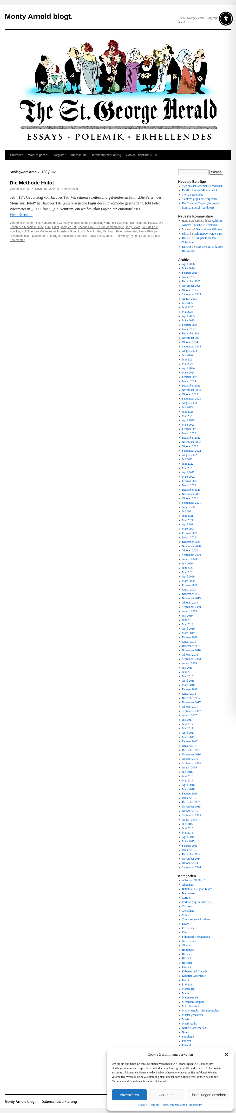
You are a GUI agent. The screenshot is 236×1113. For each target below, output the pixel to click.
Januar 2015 (189, 850)
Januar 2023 (189, 433)
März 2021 (188, 528)
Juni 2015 (187, 828)
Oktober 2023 (190, 394)
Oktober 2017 (190, 706)
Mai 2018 (187, 676)
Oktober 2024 (190, 342)
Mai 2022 (187, 468)
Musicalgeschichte (192, 1015)
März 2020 (188, 581)
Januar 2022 (189, 485)
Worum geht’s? (38, 155)
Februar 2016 (189, 793)
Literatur (187, 984)
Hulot (55, 227)
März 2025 (188, 320)
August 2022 (189, 455)
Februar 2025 (189, 324)
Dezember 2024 (191, 333)
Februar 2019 (189, 637)
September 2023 (191, 398)
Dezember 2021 (191, 489)
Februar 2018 (189, 689)
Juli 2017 (187, 719)
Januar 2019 (189, 641)
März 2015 (188, 841)
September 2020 (191, 554)
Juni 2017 (187, 724)
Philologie (188, 1036)
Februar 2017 (189, 741)
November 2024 (191, 337)
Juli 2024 (187, 355)
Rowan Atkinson (20, 236)
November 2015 (191, 806)
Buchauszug (189, 893)
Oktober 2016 (190, 758)
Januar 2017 (189, 745)
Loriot (81, 231)
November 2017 (191, 702)
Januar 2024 (189, 381)
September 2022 (191, 450)
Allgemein (188, 884)
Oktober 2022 (190, 446)
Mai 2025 (187, 311)
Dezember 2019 (191, 594)
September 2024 (191, 346)
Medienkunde (79, 222)
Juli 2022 (187, 459)
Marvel (186, 993)
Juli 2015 (187, 824)
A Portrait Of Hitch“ (194, 880)
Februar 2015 (189, 845)
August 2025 (189, 298)
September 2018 (191, 659)
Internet (186, 967)
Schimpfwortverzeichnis (208, 233)
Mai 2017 (187, 728)
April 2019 (188, 628)
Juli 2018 (187, 667)
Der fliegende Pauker (143, 222)
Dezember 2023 (191, 385)
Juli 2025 (187, 303)
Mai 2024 (187, 364)
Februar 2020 (189, 585)
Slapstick (67, 236)
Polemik (187, 1045)
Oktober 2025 (190, 290)
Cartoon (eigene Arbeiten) (197, 902)
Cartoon (186, 897)
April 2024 (188, 368)
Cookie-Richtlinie (148, 1104)
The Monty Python (126, 236)
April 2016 (188, 785)
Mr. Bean (108, 231)
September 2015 (191, 815)
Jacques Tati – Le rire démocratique (101, 227)
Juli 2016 (187, 772)
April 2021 (188, 524)
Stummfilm (81, 236)
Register (60, 155)
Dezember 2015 (191, 802)
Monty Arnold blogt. (39, 16)
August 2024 (189, 351)
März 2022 (188, 476)
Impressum (195, 1104)
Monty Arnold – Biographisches (200, 1010)
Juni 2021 (187, 515)
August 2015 (189, 819)
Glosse (186, 945)
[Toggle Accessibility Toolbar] (225, 18)
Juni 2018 (187, 672)
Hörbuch (187, 954)
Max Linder (94, 231)
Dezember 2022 (191, 437)
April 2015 (188, 837)
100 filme (123, 222)
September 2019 (191, 607)
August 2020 (189, 559)
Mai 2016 (187, 780)
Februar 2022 (189, 481)
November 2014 (191, 858)
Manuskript (188, 989)
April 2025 (188, 316)
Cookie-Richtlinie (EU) (141, 155)
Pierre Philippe (148, 231)
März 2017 (188, 737)
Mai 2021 (187, 520)
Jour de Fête (150, 227)
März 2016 (188, 789)
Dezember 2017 (191, 698)
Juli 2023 (187, 407)
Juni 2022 (187, 463)
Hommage (188, 949)
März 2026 (188, 268)
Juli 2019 (187, 615)
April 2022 (188, 472)
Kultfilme (27, 231)
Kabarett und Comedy (56, 222)
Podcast (186, 1041)
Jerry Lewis (132, 227)
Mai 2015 (187, 832)
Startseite (16, 155)
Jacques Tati (68, 227)
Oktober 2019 (190, 602)
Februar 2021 (189, 533)
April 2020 (188, 576)
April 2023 (188, 420)
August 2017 (189, 715)
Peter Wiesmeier (126, 231)
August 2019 (189, 611)
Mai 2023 (187, 416)
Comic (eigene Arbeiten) (196, 919)
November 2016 (191, 754)
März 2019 (188, 633)
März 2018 (188, 685)
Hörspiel (187, 962)
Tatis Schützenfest (101, 236)
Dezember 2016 (191, 750)
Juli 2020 (187, 563)
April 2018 (188, 680)
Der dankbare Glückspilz (210, 229)
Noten (185, 1032)
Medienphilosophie (193, 1002)
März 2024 (188, 372)
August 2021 (189, 507)
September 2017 (191, 711)
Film (37, 222)
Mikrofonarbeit (191, 1006)
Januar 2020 (189, 589)
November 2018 (191, 650)
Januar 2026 (189, 277)
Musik (186, 1019)
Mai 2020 (187, 572)
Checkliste (188, 910)
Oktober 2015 (190, 811)
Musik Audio (189, 1023)
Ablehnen (166, 1095)
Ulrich (186, 233)
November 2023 (191, 390)
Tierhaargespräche (192, 194)
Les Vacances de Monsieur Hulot (55, 231)
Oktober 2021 (190, 498)
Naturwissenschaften (194, 1028)
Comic (186, 915)
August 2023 (189, 403)
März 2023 (188, 424)
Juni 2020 (187, 568)
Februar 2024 (189, 377)
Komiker (15, 231)
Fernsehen (188, 928)
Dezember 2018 (191, 646)
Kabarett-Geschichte (194, 975)
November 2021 (191, 494)
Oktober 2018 (190, 654)
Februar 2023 (189, 429)
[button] (226, 1054)
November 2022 (191, 442)
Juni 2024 (187, 359)
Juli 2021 (187, 511)
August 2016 (189, 767)
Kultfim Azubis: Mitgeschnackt (200, 190)
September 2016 (191, 763)
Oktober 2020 (190, 550)
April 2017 (188, 732)
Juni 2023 (187, 411)
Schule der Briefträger (46, 236)
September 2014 (191, 867)
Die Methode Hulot (32, 182)
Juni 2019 (187, 620)
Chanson (187, 906)
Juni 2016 (187, 776)
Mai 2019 (187, 624)
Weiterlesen (21, 215)
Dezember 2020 (191, 541)
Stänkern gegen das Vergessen (199, 199)
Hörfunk (187, 958)
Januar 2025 (189, 329)
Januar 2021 (189, 537)
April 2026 (188, 264)
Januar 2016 (189, 798)
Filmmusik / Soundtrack (196, 936)
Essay (185, 923)
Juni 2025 (187, 307)
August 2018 (189, 663)
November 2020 (191, 546)
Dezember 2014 (191, 854)
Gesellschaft (189, 941)
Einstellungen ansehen (208, 1095)
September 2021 (191, 502)
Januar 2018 (189, 693)
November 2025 (191, 285)
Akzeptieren (129, 1095)
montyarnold (70, 188)
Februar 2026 (189, 272)
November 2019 (191, 598)
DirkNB (186, 238)
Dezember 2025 (191, 281)
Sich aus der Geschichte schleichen (202, 186)
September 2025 (191, 294)
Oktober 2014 (190, 863)
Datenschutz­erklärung (174, 1104)
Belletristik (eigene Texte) (197, 889)
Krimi (185, 980)
